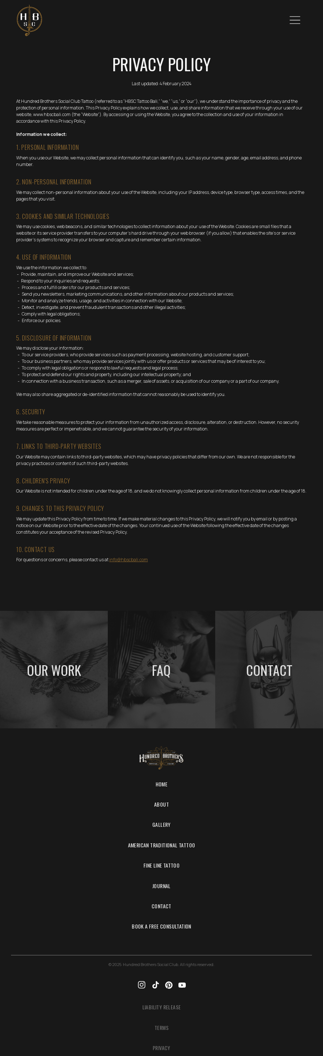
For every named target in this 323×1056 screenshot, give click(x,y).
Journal (161, 886)
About (161, 804)
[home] (29, 20)
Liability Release (161, 1007)
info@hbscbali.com (128, 559)
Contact (161, 906)
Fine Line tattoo (161, 865)
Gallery (161, 824)
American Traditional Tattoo (161, 845)
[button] (294, 20)
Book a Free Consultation (161, 926)
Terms (161, 1027)
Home (162, 784)
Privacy (161, 1047)
